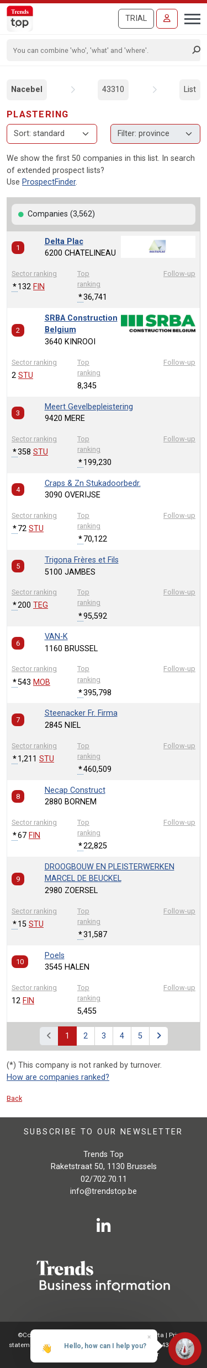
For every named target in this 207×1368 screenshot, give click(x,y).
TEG (40, 605)
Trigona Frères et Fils (82, 560)
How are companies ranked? (58, 1077)
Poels (55, 955)
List (190, 89)
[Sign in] (167, 19)
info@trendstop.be (103, 1191)
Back (14, 1098)
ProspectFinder (49, 182)
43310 (113, 89)
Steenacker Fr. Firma (81, 713)
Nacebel (27, 89)
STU (25, 375)
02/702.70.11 (104, 1179)
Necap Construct (75, 790)
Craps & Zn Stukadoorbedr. (93, 483)
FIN (39, 286)
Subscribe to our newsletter (103, 1132)
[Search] (100, 50)
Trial (136, 18)
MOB (41, 682)
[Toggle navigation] (189, 17)
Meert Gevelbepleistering (89, 407)
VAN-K (56, 636)
